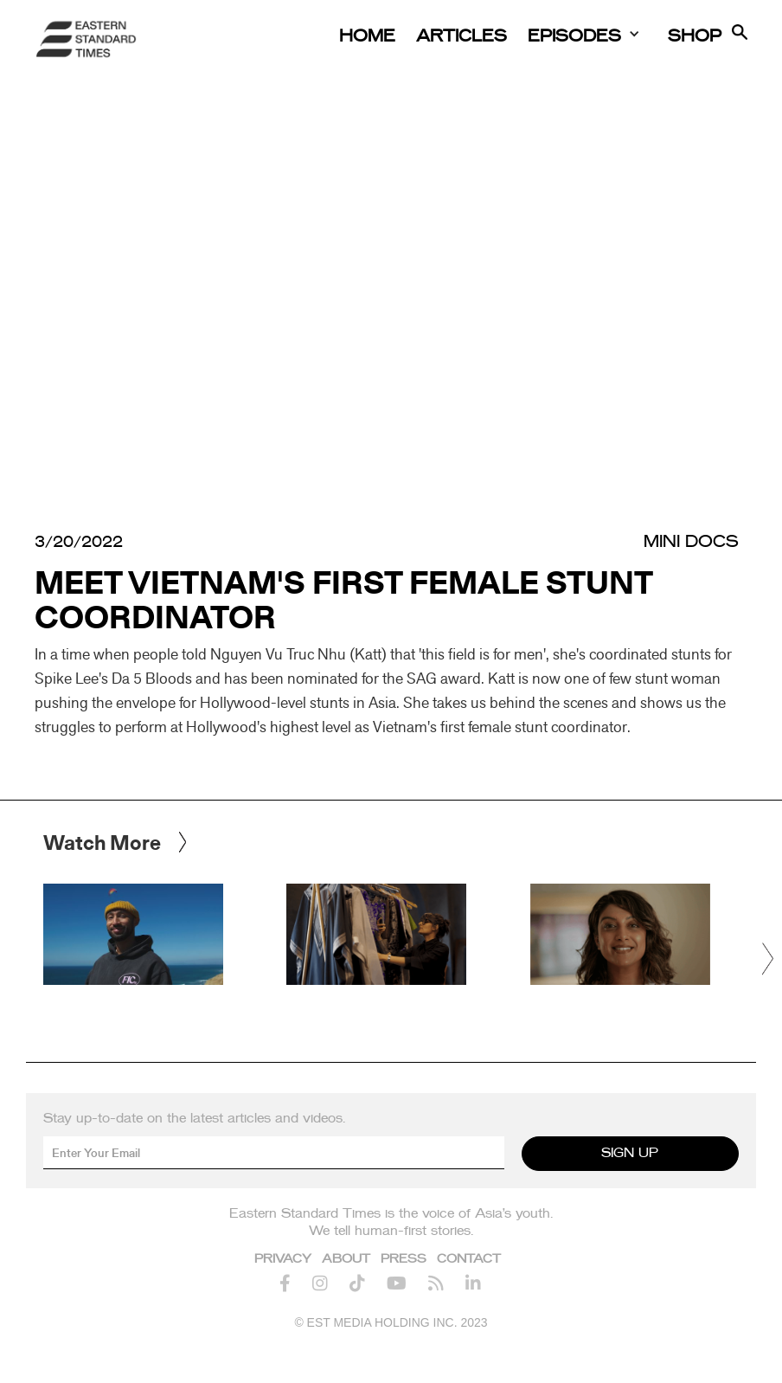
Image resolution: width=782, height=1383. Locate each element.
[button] (769, 959)
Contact (469, 1259)
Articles (461, 37)
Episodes (574, 37)
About (346, 1259)
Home (367, 37)
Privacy (282, 1259)
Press (403, 1259)
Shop (694, 37)
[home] (87, 39)
